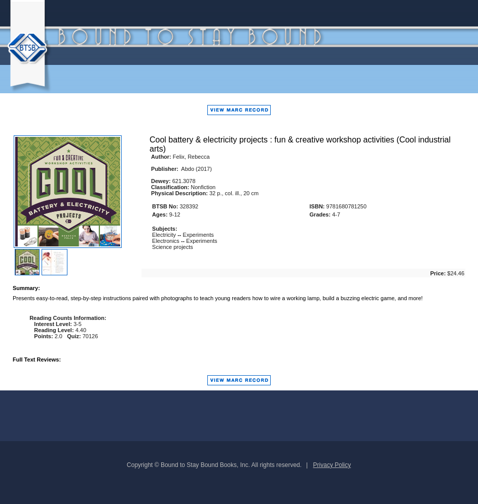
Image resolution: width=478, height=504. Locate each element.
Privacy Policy (332, 465)
